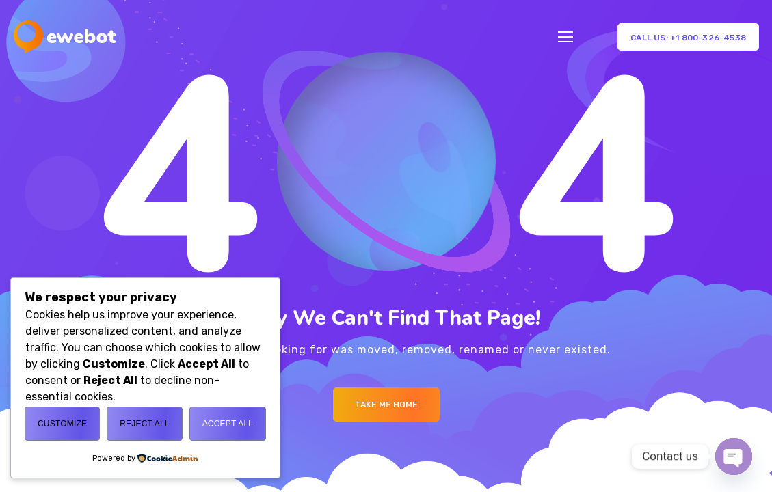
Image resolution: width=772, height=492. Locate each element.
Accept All (227, 423)
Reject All (144, 423)
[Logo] (65, 36)
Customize (62, 423)
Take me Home (386, 404)
